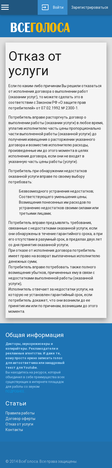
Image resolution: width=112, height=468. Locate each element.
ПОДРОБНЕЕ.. (16, 391)
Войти (53, 7)
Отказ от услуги (19, 424)
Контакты (14, 429)
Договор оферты (20, 418)
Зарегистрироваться (89, 7)
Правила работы (20, 413)
